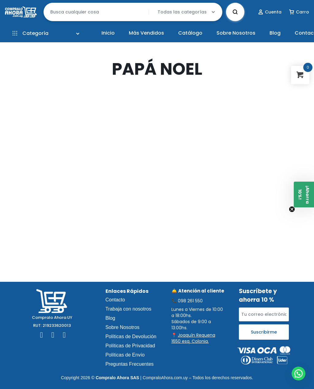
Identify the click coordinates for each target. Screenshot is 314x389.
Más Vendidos (146, 32)
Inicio (108, 32)
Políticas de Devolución (130, 336)
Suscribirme (264, 332)
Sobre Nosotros (235, 32)
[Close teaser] (292, 209)
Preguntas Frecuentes (129, 364)
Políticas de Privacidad (130, 345)
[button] (298, 373)
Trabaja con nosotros (128, 309)
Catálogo (190, 32)
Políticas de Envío (125, 354)
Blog (275, 32)
